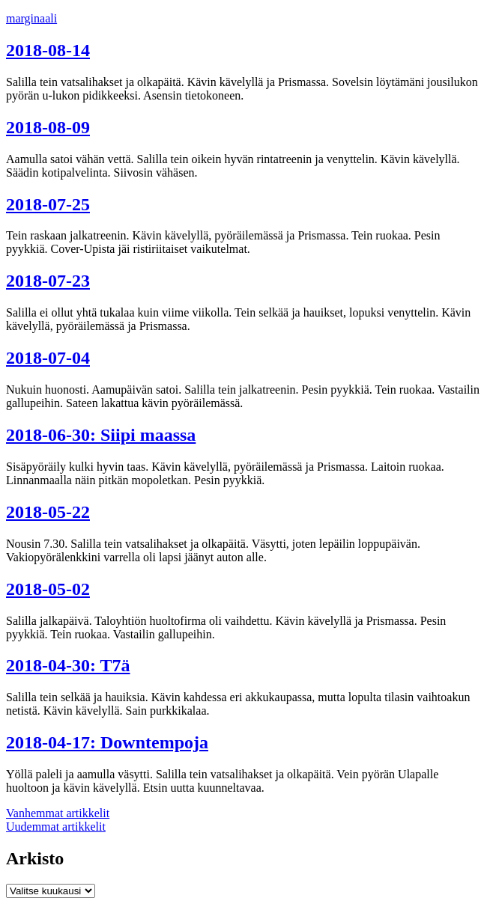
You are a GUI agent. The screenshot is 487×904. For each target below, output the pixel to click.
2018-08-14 (48, 50)
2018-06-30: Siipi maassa (101, 435)
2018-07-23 (48, 280)
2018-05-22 (48, 512)
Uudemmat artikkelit (56, 826)
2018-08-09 (48, 127)
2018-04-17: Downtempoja (107, 742)
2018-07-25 (48, 204)
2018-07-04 (48, 357)
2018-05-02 (48, 589)
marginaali (31, 18)
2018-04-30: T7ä (68, 665)
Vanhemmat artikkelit (57, 813)
